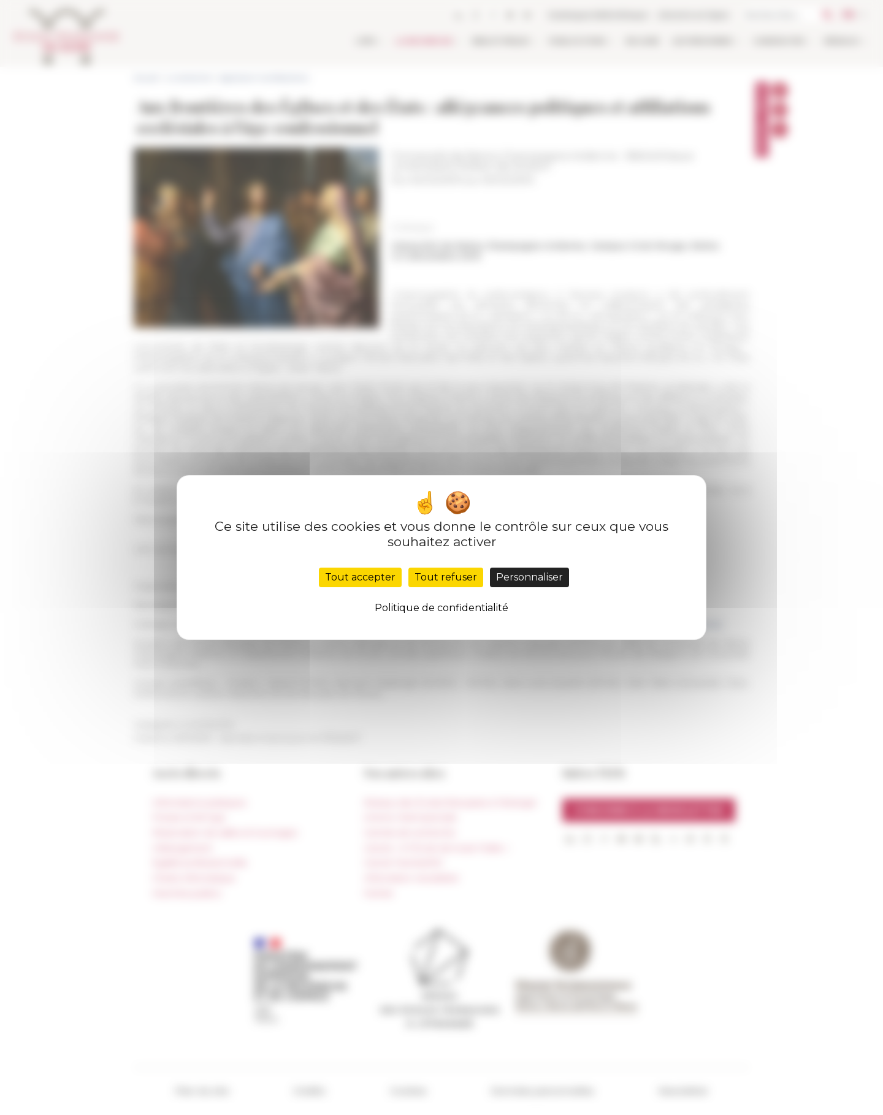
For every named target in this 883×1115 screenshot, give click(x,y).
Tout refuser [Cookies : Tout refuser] (446, 577)
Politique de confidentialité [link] (441, 608)
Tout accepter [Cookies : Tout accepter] (360, 577)
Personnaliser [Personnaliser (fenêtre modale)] (529, 577)
